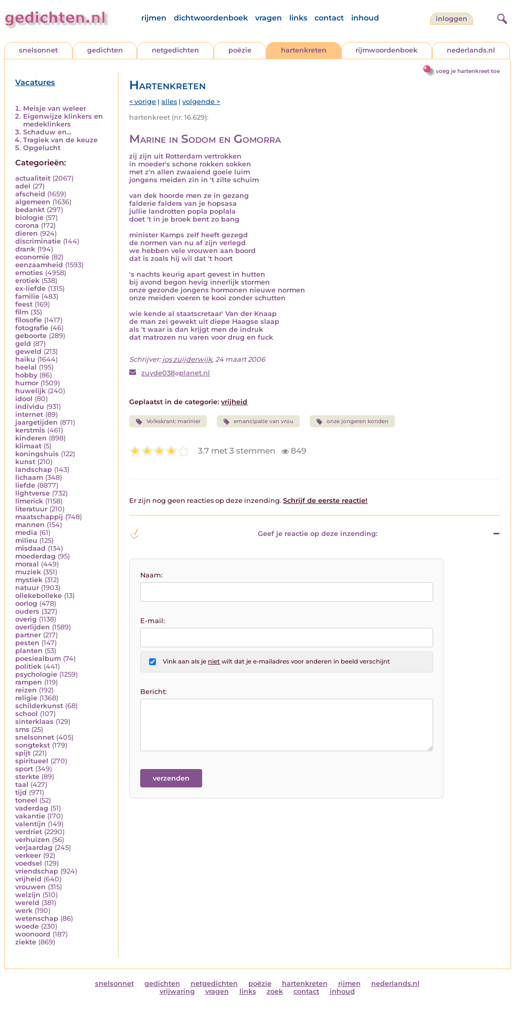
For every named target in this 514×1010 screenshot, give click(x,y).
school (26, 714)
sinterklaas (34, 721)
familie (27, 296)
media (26, 532)
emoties (29, 273)
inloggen (451, 19)
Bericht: (153, 692)
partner (28, 635)
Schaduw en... (47, 132)
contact (329, 18)
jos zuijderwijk (187, 359)
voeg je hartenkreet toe (468, 71)
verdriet (28, 832)
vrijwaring (177, 991)
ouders (27, 611)
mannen (30, 525)
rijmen (153, 18)
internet (29, 414)
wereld (27, 903)
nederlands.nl (471, 50)
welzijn (27, 895)
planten (29, 651)
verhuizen (32, 840)
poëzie (239, 50)
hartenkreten (304, 50)
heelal (26, 367)
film (21, 312)
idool (24, 399)
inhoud (365, 18)
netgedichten (175, 50)
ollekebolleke (38, 595)
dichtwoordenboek (211, 18)
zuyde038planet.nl (175, 373)
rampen (28, 682)
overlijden (32, 627)
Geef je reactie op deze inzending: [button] (253, 534)
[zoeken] (501, 17)
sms (22, 729)
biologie (29, 218)
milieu (26, 540)
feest (24, 304)
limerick (29, 501)
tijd (21, 792)
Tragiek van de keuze (60, 140)
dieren (26, 233)
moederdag (35, 556)
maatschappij (39, 517)
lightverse (32, 493)
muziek (28, 572)
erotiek (27, 281)
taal (21, 784)
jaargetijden (36, 422)
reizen (26, 690)
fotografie (31, 328)
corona (27, 225)
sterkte (27, 777)
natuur (27, 588)
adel (22, 186)
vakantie (30, 816)
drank (25, 249)
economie (32, 257)
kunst (25, 462)
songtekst (32, 745)
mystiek (29, 580)
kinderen (31, 438)
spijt (22, 753)
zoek (275, 991)
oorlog (26, 603)
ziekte (25, 942)
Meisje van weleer (54, 108)
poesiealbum (38, 658)
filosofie (28, 320)
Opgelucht (41, 148)
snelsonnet (38, 50)
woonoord (32, 934)
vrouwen (30, 887)
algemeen (32, 202)
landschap (33, 470)
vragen (268, 18)
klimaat (28, 446)
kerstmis (30, 430)
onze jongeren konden (352, 421)
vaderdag (31, 808)
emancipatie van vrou (258, 421)
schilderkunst (39, 706)
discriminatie (38, 241)
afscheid (30, 194)
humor (26, 383)
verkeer (28, 855)
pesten (27, 643)
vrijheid (28, 879)
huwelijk (30, 391)
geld (23, 344)
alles (169, 102)
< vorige (142, 102)
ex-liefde (30, 288)
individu (29, 407)
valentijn (30, 824)
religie (26, 698)
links (298, 18)
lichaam (29, 477)
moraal (27, 564)
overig (26, 619)
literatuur (31, 509)
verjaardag (34, 847)
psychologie (36, 674)
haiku (25, 359)
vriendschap (36, 871)
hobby (26, 375)
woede (27, 926)
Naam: (151, 575)
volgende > (201, 102)
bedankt (30, 210)
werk (24, 910)
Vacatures (35, 82)
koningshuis (37, 454)
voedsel (28, 863)
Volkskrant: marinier (167, 421)
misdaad (30, 548)
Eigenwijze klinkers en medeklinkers (63, 120)
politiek (28, 666)
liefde (25, 485)
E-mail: (152, 621)
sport (24, 769)
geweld (28, 351)
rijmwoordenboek (386, 50)
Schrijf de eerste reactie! (325, 500)
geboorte (31, 336)
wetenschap (36, 918)
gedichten (105, 50)
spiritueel (31, 761)
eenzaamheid (39, 265)
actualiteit (32, 178)
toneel (26, 800)
